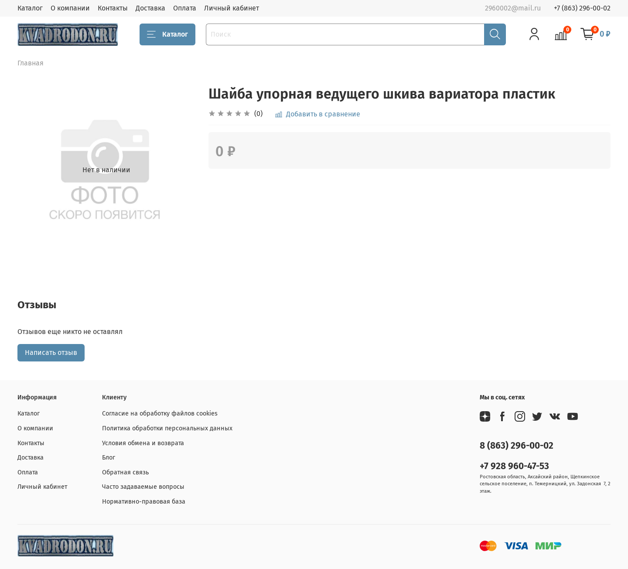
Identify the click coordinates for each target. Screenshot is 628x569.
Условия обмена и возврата (143, 443)
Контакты (113, 8)
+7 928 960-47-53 (514, 466)
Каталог (30, 8)
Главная (30, 63)
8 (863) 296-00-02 (516, 445)
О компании (70, 8)
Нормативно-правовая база (143, 501)
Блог (108, 457)
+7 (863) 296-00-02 (582, 8)
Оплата (184, 8)
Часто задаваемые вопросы (143, 487)
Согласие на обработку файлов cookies (160, 413)
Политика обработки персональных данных (167, 428)
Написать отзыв (51, 352)
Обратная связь (125, 472)
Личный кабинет (231, 8)
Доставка (150, 8)
